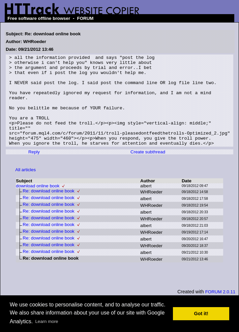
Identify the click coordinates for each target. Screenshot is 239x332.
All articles (25, 187)
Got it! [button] (201, 313)
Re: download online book (48, 209)
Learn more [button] (46, 321)
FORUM (85, 18)
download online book (37, 204)
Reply (34, 170)
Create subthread (147, 170)
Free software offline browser (38, 18)
